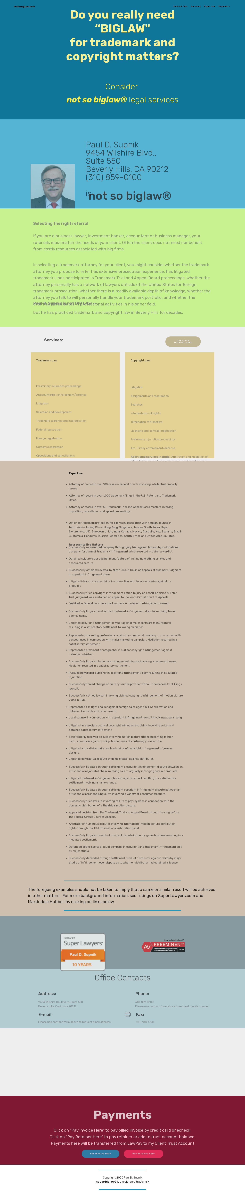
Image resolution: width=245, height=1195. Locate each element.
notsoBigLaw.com (28, 6)
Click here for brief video (182, 347)
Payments (224, 6)
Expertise (209, 6)
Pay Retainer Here (143, 1158)
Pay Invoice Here (100, 1158)
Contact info (180, 6)
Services (196, 6)
